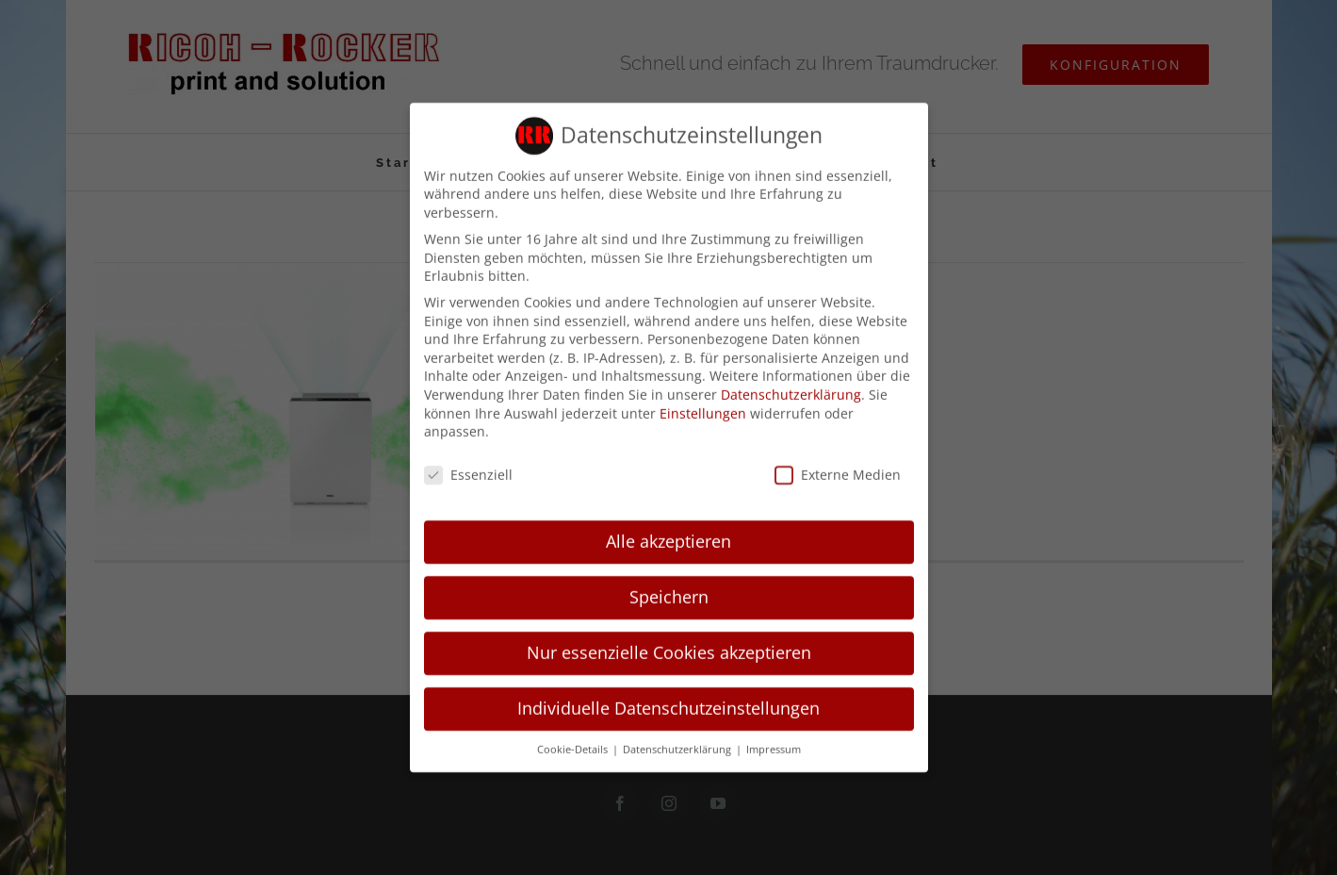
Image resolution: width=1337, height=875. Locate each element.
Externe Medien (837, 466)
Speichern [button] (669, 588)
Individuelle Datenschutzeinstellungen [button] (668, 698)
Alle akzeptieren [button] (668, 532)
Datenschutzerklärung (791, 386)
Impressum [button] (773, 740)
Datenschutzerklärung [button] (678, 740)
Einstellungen (703, 404)
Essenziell (468, 466)
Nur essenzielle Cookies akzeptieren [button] (669, 643)
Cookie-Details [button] (574, 740)
